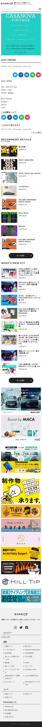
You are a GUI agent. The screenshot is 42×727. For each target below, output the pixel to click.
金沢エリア (28, 694)
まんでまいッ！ (10, 682)
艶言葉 (7, 663)
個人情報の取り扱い (11, 710)
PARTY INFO (6, 66)
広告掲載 (8, 713)
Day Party (27, 66)
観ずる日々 (28, 646)
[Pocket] (38, 74)
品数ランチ (8, 646)
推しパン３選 (9, 666)
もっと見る (37, 132)
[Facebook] (20, 74)
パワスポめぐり (10, 650)
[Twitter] (15, 74)
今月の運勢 (28, 656)
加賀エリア (8, 697)
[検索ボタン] (39, 9)
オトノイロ (28, 666)
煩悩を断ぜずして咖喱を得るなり (12, 677)
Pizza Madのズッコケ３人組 (33, 683)
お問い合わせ (9, 717)
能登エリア (8, 694)
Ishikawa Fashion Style (32, 650)
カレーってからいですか (12, 671)
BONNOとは (9, 706)
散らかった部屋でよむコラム (12, 658)
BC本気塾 (8, 653)
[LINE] (32, 74)
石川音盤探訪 (29, 653)
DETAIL (10, 93)
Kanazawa (18, 66)
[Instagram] (15, 627)
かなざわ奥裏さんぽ (31, 675)
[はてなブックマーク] (26, 74)
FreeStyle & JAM (30, 669)
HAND (27, 663)
